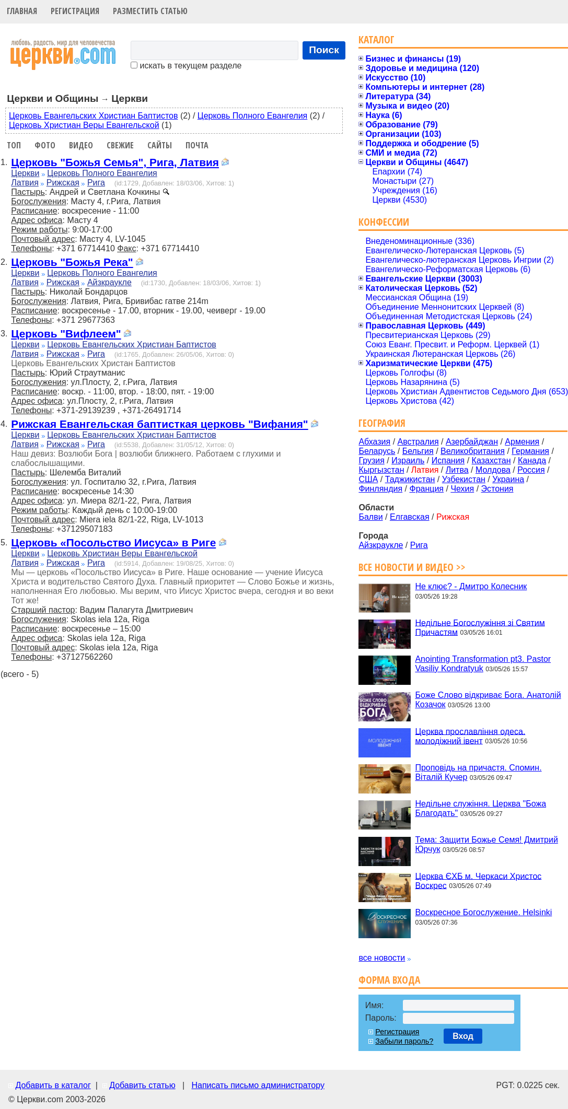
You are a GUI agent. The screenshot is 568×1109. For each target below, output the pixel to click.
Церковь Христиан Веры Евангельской (84, 125)
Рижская (63, 182)
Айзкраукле (109, 282)
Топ (14, 145)
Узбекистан (463, 479)
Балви (370, 516)
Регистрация (75, 11)
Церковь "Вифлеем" (66, 334)
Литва (457, 469)
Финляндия (380, 488)
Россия (530, 469)
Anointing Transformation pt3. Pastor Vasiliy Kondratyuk (483, 664)
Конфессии (383, 222)
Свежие (120, 145)
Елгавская (410, 516)
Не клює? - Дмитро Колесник (471, 586)
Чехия (462, 488)
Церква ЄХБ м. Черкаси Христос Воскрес (478, 880)
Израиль (407, 460)
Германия (530, 451)
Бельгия (418, 451)
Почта (197, 145)
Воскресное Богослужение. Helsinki (483, 912)
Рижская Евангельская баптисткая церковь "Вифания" (159, 424)
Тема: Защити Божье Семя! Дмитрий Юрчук (486, 844)
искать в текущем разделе (186, 65)
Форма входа (389, 980)
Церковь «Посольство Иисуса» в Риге (113, 542)
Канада (532, 460)
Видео (81, 145)
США (368, 479)
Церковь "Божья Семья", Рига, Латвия (115, 162)
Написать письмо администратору (257, 1085)
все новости (381, 957)
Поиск (324, 49)
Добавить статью (142, 1085)
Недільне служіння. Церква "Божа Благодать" (480, 808)
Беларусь (376, 451)
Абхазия (374, 441)
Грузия (371, 460)
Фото (44, 145)
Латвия (24, 182)
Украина (508, 479)
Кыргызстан (381, 469)
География (381, 423)
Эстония (497, 488)
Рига (96, 182)
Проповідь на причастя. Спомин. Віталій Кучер (478, 772)
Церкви (25, 173)
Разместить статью (150, 11)
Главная (22, 11)
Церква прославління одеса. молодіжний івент (470, 736)
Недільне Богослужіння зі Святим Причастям (479, 627)
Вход (463, 1036)
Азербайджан (472, 441)
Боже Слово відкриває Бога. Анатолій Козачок (488, 700)
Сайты (159, 145)
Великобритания (473, 451)
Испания (448, 460)
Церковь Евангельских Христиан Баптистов (93, 115)
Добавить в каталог (52, 1085)
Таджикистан (410, 479)
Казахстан (491, 460)
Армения (522, 441)
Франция (426, 488)
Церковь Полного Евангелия (252, 115)
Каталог (376, 39)
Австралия (418, 441)
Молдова (493, 469)
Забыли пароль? (404, 1041)
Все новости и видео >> (412, 567)
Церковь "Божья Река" (72, 262)
